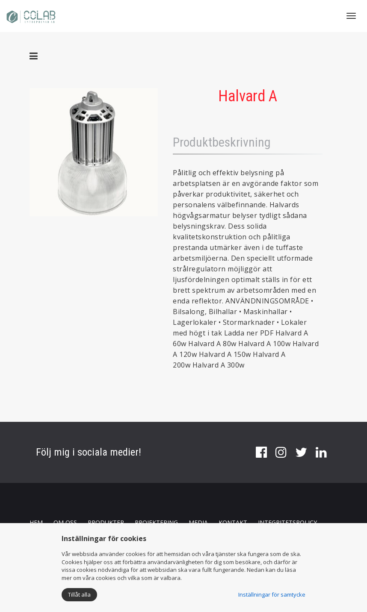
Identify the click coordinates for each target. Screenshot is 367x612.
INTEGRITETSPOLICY (287, 522)
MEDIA (198, 522)
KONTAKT (233, 522)
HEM (36, 522)
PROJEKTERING (156, 522)
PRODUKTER (106, 522)
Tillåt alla (79, 594)
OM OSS (65, 522)
